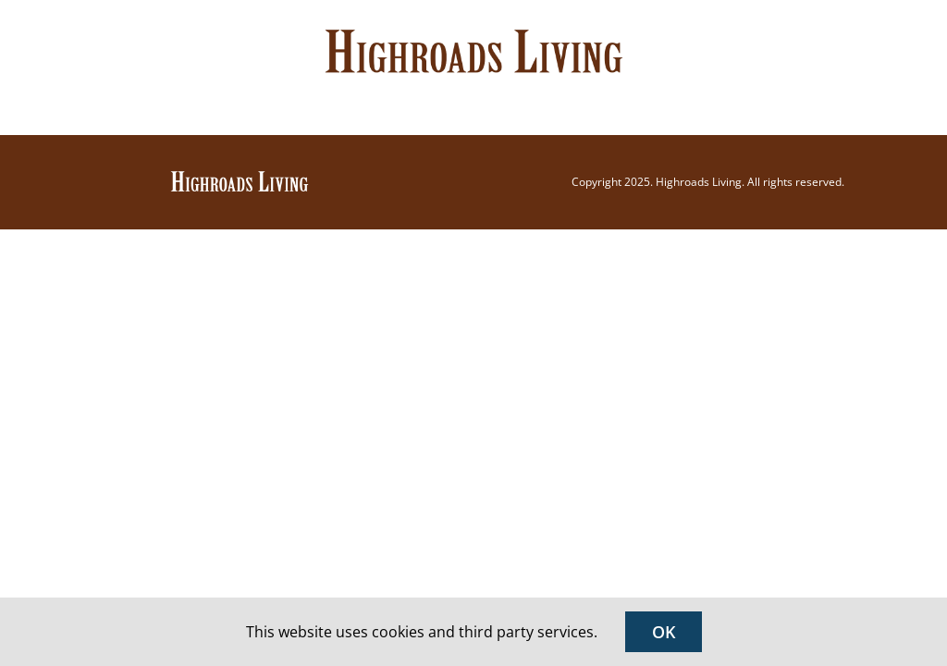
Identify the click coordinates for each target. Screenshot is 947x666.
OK (663, 632)
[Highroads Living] (239, 176)
